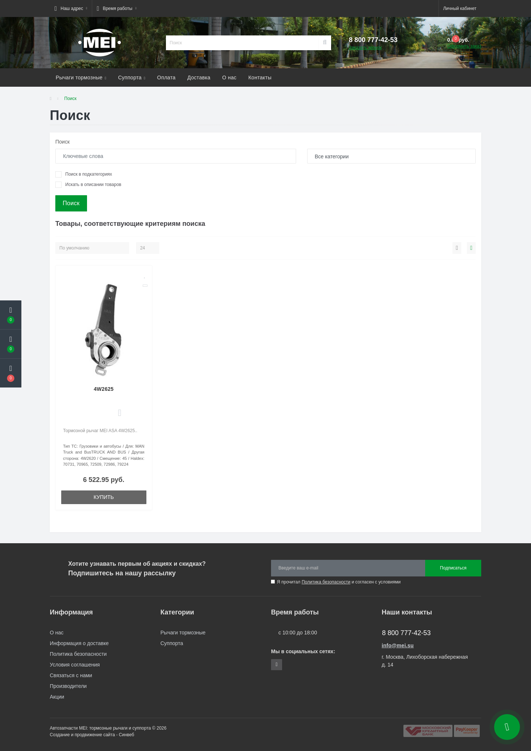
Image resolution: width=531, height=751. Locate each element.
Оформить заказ (464, 46)
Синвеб (126, 734)
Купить (104, 497)
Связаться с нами (71, 675)
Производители (68, 686)
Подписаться (453, 568)
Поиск (62, 142)
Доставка (199, 77)
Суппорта (131, 77)
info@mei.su (398, 645)
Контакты (259, 77)
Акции (57, 697)
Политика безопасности (326, 582)
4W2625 (104, 389)
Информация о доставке (79, 643)
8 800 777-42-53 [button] (406, 633)
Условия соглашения (75, 665)
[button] (71, 8)
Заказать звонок (365, 47)
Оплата (166, 77)
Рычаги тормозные (81, 77)
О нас (229, 77)
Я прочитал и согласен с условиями (338, 582)
